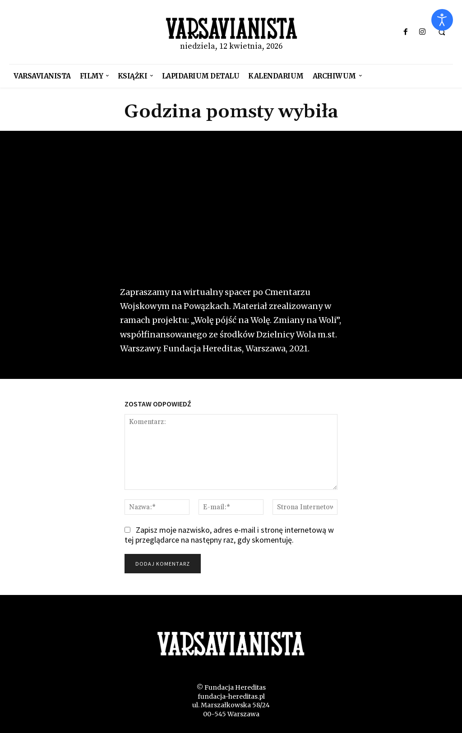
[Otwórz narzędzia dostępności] (442, 20)
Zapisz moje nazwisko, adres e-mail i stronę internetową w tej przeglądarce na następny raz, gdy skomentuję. (229, 535)
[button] (441, 32)
